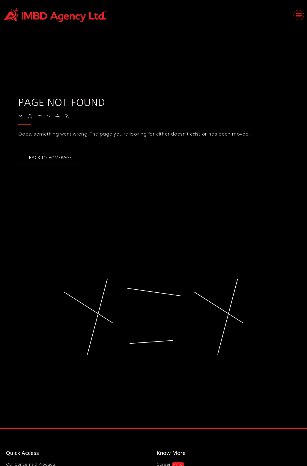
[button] (299, 15)
